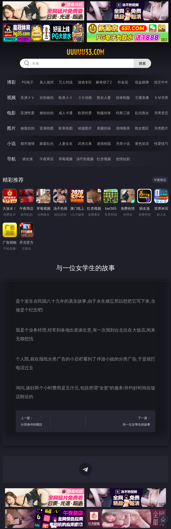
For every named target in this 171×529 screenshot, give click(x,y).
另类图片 (161, 128)
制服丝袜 (104, 112)
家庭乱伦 (47, 143)
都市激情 (28, 143)
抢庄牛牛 (161, 82)
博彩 (11, 82)
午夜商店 (47, 158)
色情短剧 (123, 158)
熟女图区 (142, 128)
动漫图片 (85, 128)
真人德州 (47, 82)
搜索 (142, 63)
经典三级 (123, 112)
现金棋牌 (142, 82)
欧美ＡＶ (66, 97)
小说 (11, 143)
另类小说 (123, 143)
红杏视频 (104, 158)
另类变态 (161, 112)
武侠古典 (85, 143)
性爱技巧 (161, 143)
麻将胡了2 (104, 82)
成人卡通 (66, 112)
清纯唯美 (123, 128)
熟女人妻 (104, 97)
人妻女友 (66, 143)
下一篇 (136, 422)
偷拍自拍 (47, 112)
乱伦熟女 (142, 112)
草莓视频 (66, 158)
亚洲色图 (47, 128)
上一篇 (35, 422)
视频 (11, 97)
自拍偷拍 (47, 97)
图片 (11, 128)
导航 (11, 159)
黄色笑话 (142, 143)
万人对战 (66, 82)
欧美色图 (66, 128)
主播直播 (142, 97)
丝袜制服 (123, 97)
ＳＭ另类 (161, 97)
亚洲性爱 (28, 112)
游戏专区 (85, 82)
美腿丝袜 (104, 128)
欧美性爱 (85, 112)
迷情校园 (104, 143)
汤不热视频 (85, 158)
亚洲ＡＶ (28, 97)
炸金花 (123, 82)
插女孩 (27, 158)
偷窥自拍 (28, 128)
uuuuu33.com (85, 52)
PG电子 (27, 82)
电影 (11, 113)
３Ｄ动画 (85, 97)
